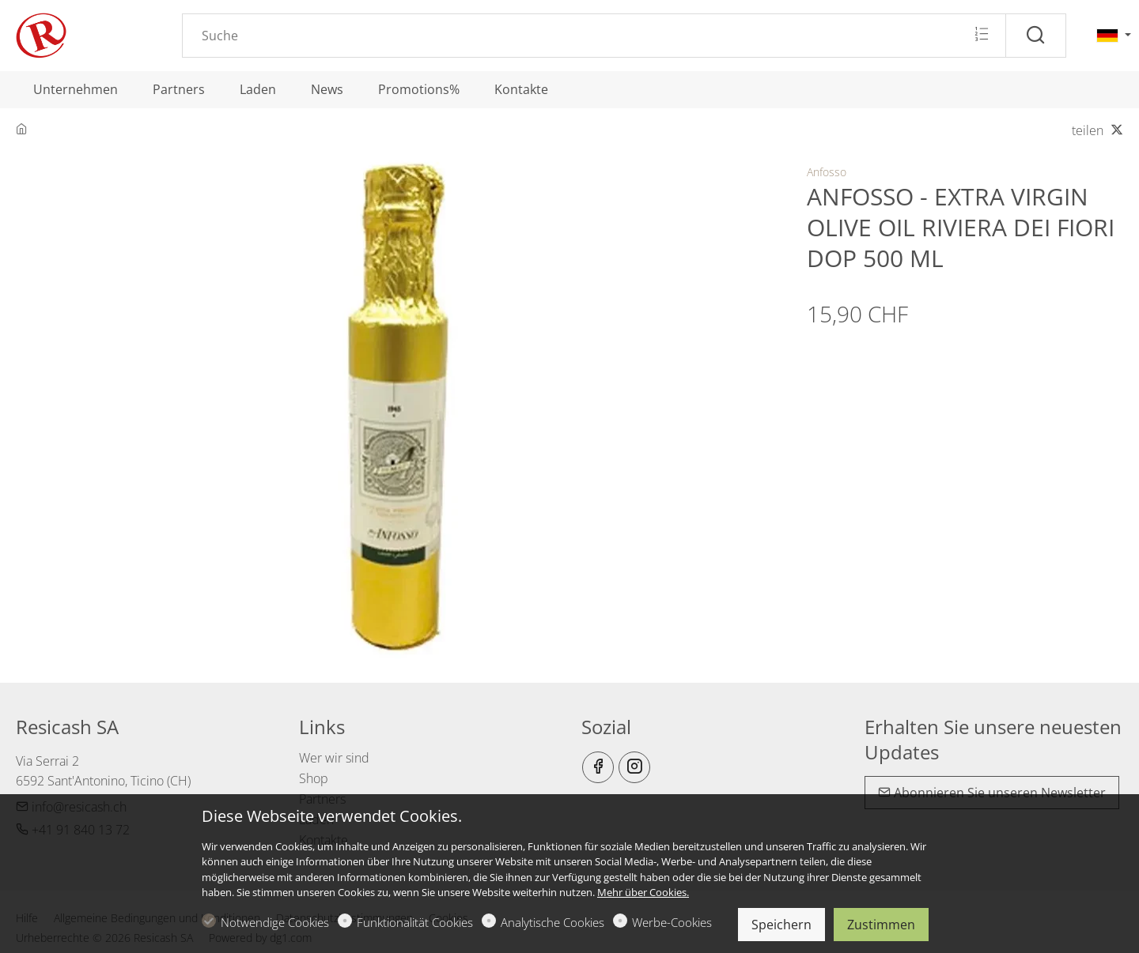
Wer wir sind (334, 758)
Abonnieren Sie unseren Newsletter (992, 792)
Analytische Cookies (552, 922)
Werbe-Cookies (672, 922)
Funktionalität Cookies (415, 922)
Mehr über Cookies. (643, 892)
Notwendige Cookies (275, 922)
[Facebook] (598, 767)
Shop (313, 778)
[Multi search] (981, 34)
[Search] (594, 35)
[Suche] (1035, 35)
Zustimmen (881, 924)
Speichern (781, 924)
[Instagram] (634, 767)
